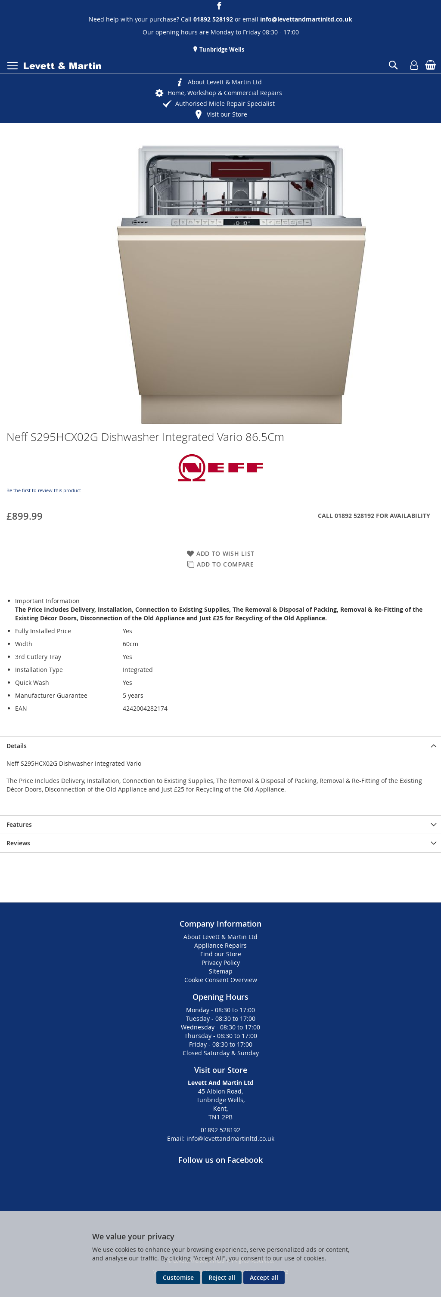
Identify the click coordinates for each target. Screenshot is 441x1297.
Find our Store (220, 954)
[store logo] (62, 65)
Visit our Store (227, 114)
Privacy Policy (221, 962)
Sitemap (221, 971)
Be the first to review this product (43, 490)
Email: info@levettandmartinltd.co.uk (220, 1138)
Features (19, 824)
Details (16, 746)
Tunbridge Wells (221, 49)
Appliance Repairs (220, 945)
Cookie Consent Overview (220, 980)
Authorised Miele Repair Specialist (225, 103)
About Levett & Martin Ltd (225, 82)
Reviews (18, 843)
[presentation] (220, 745)
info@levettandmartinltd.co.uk (306, 19)
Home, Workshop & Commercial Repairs (225, 93)
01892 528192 (220, 1130)
